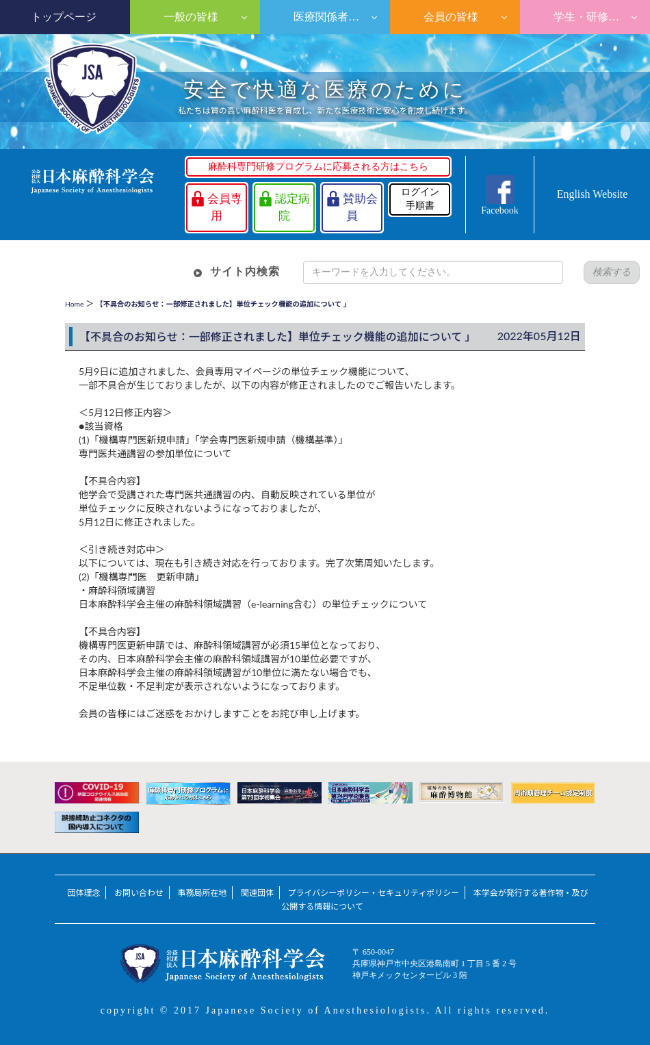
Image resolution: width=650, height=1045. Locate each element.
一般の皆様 (189, 17)
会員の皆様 (449, 17)
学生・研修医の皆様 (600, 17)
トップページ (63, 17)
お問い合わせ (139, 893)
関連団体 (257, 893)
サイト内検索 (245, 271)
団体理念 (83, 893)
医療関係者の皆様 (336, 17)
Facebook (499, 210)
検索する (612, 272)
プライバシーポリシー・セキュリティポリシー (373, 893)
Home (74, 304)
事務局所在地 (201, 893)
